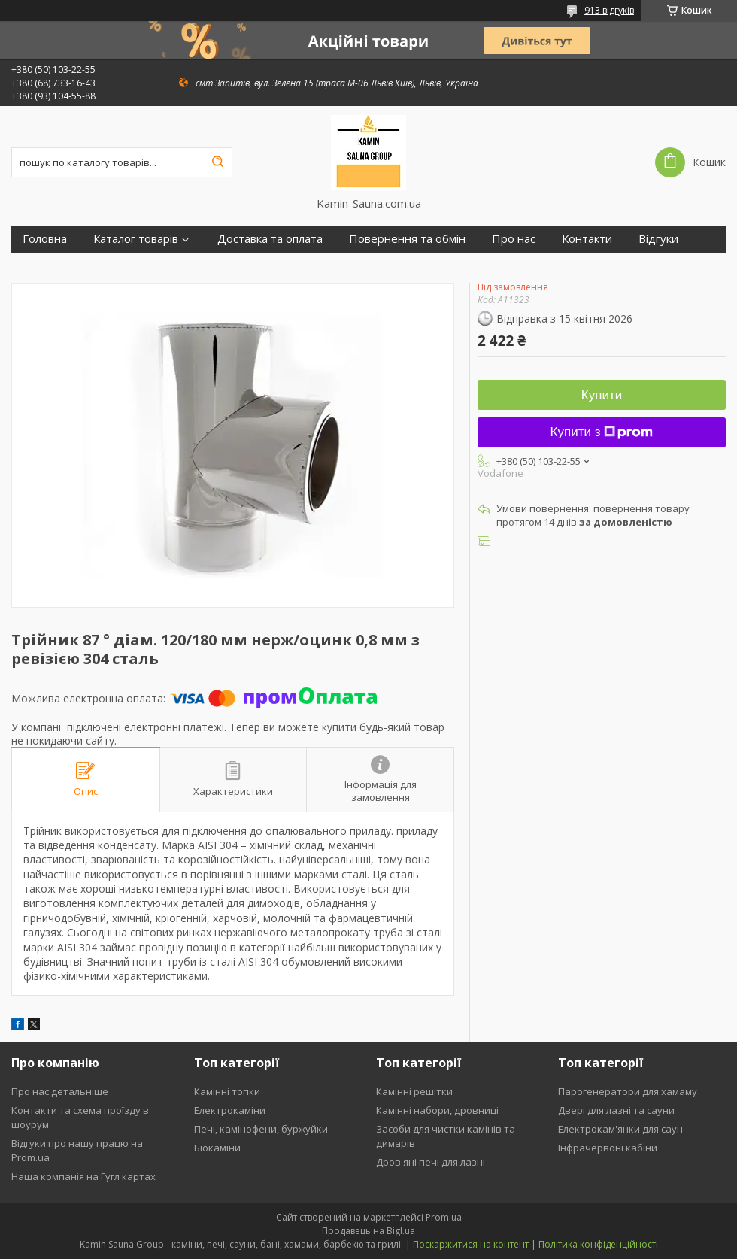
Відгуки (658, 238)
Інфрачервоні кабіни (607, 1147)
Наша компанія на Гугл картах (83, 1176)
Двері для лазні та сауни (616, 1110)
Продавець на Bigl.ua (368, 1230)
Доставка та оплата (270, 238)
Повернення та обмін (407, 238)
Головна (45, 238)
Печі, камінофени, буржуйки (261, 1129)
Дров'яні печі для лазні (430, 1162)
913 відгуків (609, 10)
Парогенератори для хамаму (627, 1091)
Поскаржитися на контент (471, 1244)
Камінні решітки (414, 1091)
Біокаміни (217, 1147)
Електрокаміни (229, 1110)
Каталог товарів (135, 238)
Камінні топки (227, 1091)
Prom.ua (444, 1217)
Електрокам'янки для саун (620, 1129)
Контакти (587, 238)
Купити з (602, 432)
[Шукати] (217, 162)
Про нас (513, 238)
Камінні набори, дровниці (437, 1110)
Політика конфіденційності (598, 1244)
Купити (601, 395)
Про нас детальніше (59, 1091)
